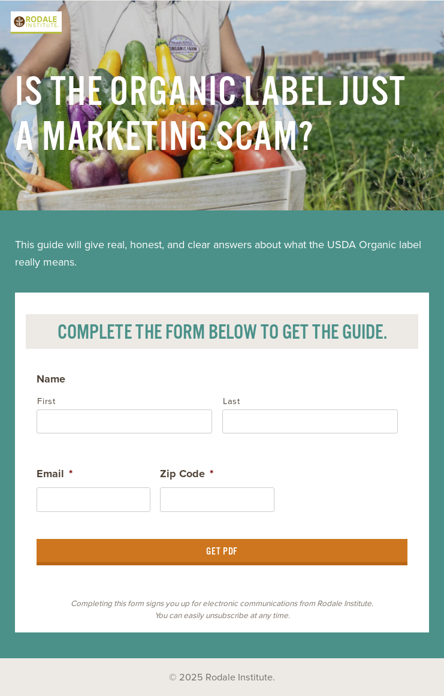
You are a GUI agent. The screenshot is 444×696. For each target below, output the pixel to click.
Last (231, 401)
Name (51, 378)
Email (55, 473)
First (46, 401)
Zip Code (186, 473)
